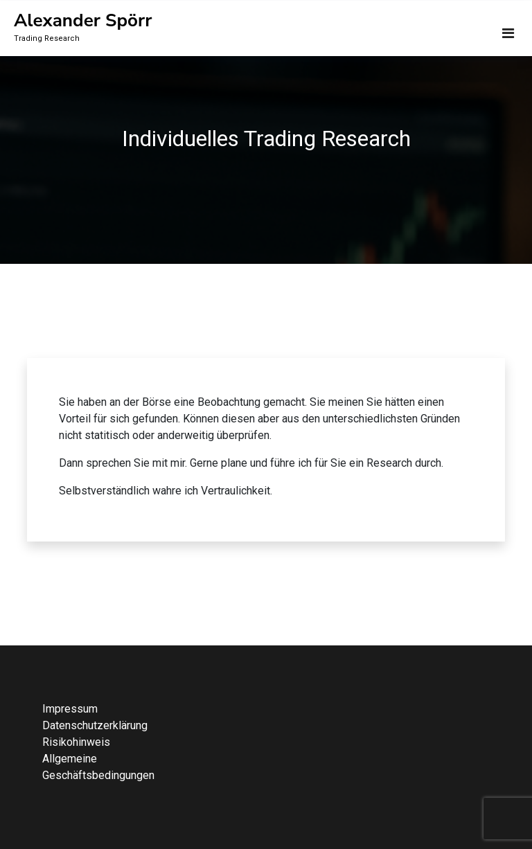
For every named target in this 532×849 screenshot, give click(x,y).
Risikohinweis (76, 742)
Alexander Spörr (83, 20)
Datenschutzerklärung (95, 725)
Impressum (70, 708)
